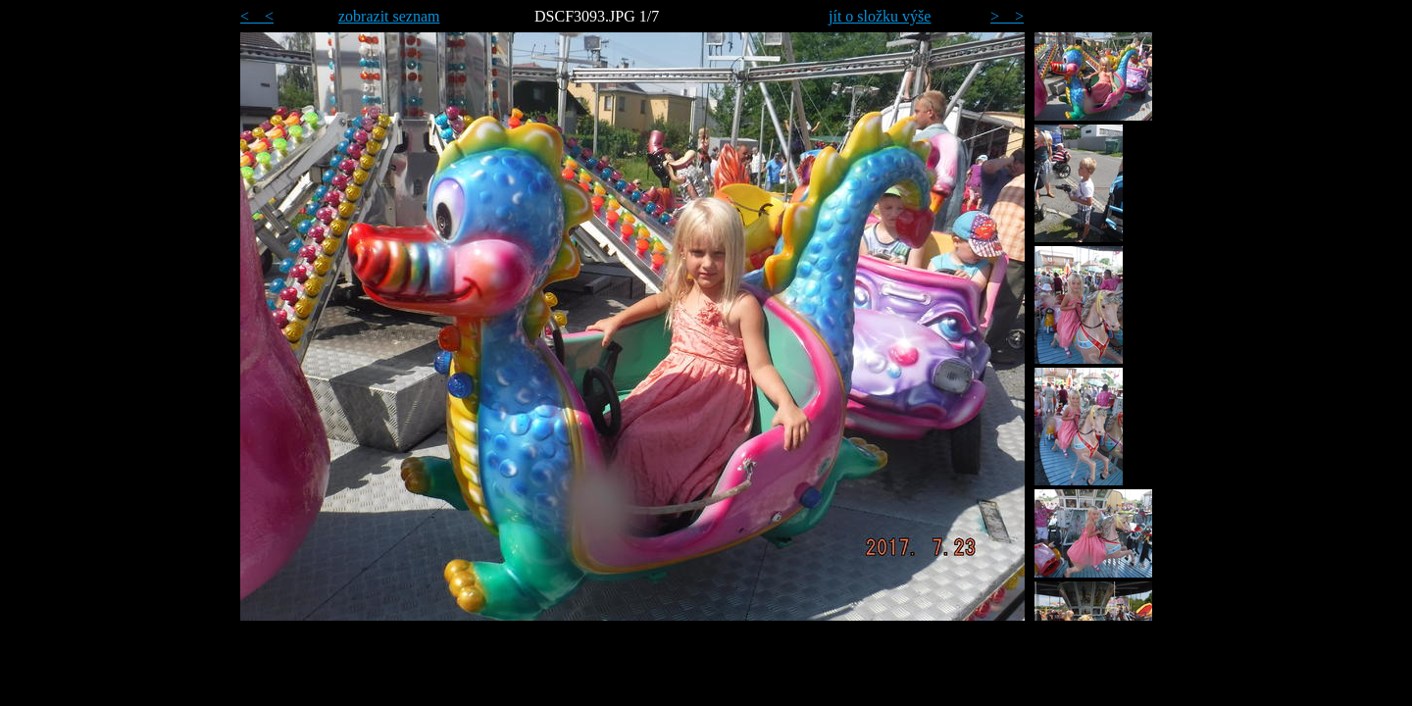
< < (257, 16)
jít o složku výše (880, 16)
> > (1007, 16)
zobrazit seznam (389, 16)
